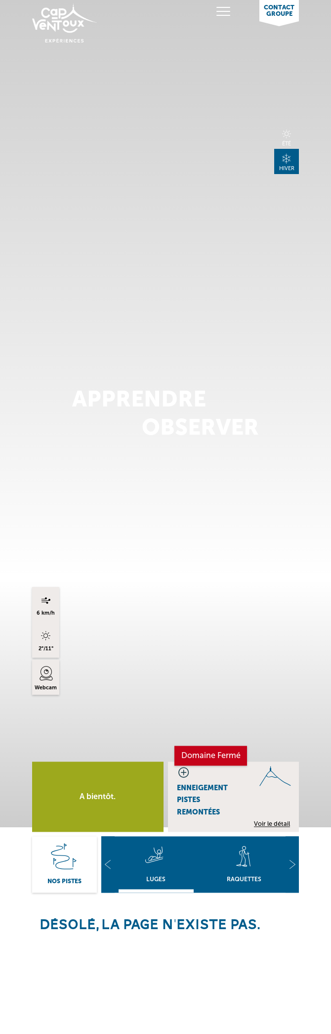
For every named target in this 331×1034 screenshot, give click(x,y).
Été (286, 143)
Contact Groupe (279, 10)
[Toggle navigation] (210, 11)
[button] (108, 864)
